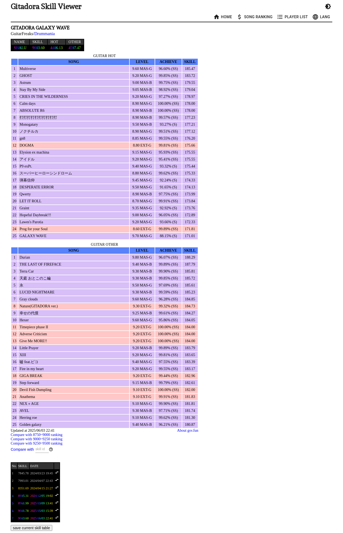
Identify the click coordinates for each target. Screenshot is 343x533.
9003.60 (23, 518)
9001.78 (23, 511)
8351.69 (23, 488)
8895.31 (23, 496)
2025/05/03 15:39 (41, 511)
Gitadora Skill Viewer (46, 6)
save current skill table (31, 528)
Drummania (44, 33)
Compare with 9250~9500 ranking (36, 443)
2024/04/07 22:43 (41, 481)
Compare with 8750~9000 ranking (36, 435)
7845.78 (23, 473)
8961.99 (23, 503)
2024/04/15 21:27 (41, 488)
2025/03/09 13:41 (41, 503)
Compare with (22, 449)
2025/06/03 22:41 (41, 518)
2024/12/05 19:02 (41, 496)
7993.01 (23, 481)
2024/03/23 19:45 (41, 473)
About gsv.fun (187, 430)
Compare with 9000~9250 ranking (36, 439)
